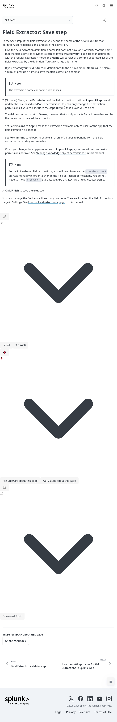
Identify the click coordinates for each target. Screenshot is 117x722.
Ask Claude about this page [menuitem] (59, 481)
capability (55, 108)
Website (84, 712)
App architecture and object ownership (81, 179)
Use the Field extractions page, (46, 202)
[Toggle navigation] (110, 681)
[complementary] (103, 19)
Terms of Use (103, 712)
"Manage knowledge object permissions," (61, 153)
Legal (58, 712)
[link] (4, 216)
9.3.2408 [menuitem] (21, 345)
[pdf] (4, 487)
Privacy (71, 712)
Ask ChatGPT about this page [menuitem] (20, 481)
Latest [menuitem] (6, 345)
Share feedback (15, 641)
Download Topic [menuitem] (12, 616)
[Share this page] (105, 20)
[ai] (4, 352)
